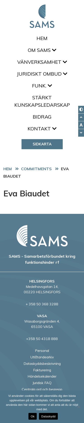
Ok (32, 416)
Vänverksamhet (42, 62)
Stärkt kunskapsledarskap (42, 101)
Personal (42, 350)
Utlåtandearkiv (42, 357)
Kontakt (42, 128)
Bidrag (42, 117)
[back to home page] (42, 236)
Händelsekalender (42, 376)
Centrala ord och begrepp (42, 389)
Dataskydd (48, 416)
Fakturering (42, 370)
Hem (42, 38)
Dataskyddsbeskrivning (42, 363)
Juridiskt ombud (42, 74)
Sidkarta (42, 144)
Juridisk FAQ (42, 382)
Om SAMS (42, 50)
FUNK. (42, 86)
